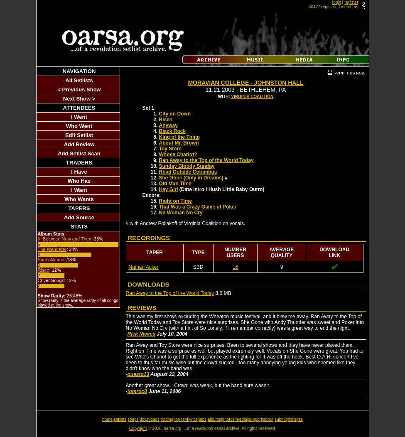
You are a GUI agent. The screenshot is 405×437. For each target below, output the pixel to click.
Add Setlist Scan (79, 153)
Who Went (79, 126)
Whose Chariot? (178, 154)
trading (167, 419)
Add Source (79, 217)
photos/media (234, 419)
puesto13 (139, 374)
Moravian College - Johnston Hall (246, 82)
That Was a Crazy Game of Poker (198, 207)
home (107, 419)
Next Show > (79, 99)
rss (300, 419)
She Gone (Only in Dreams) (191, 178)
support (255, 419)
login (336, 2)
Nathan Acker (144, 267)
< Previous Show (79, 89)
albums (214, 419)
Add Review (79, 144)
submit (281, 419)
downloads (150, 419)
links (292, 419)
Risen (43, 270)
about (268, 419)
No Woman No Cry (181, 213)
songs (133, 419)
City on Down (175, 114)
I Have (79, 172)
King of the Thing (179, 137)
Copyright (138, 428)
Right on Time (175, 201)
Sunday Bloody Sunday (187, 166)
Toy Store (170, 149)
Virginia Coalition (252, 96)
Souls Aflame (51, 259)
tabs (202, 419)
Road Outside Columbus (188, 172)
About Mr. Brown (179, 143)
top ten (180, 419)
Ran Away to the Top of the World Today (206, 160)
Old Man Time (175, 184)
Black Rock (172, 131)
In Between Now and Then (64, 238)
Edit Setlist (79, 135)
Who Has (79, 181)
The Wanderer (52, 249)
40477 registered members (333, 7)
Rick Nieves (141, 334)
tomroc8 (137, 391)
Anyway (168, 125)
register (351, 2)
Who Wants (78, 199)
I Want (79, 190)
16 (235, 267)
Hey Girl (168, 189)
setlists (120, 419)
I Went (79, 117)
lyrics (193, 419)
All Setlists (79, 80)
